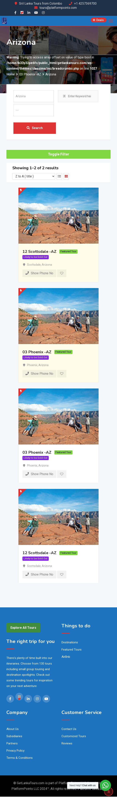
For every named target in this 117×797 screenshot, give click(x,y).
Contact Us (69, 729)
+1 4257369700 (85, 3)
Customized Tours (74, 736)
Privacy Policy (15, 751)
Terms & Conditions (19, 758)
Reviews (67, 744)
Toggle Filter (58, 155)
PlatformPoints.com (92, 789)
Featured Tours (72, 650)
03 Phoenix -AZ (36, 352)
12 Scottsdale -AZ (39, 252)
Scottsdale (34, 265)
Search (35, 128)
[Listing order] (33, 176)
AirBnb (66, 657)
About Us (12, 729)
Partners (12, 744)
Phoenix (32, 365)
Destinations (70, 643)
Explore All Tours (23, 628)
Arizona (47, 265)
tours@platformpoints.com (58, 8)
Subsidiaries (14, 736)
